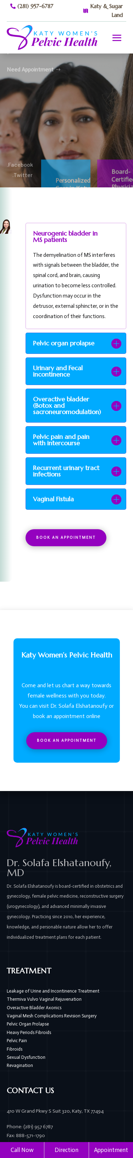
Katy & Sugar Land (106, 11)
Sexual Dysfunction (26, 1057)
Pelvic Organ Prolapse (28, 1024)
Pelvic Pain (17, 1040)
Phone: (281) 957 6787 (30, 1127)
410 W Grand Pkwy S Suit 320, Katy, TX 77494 (55, 1111)
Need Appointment (30, 60)
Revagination (20, 1065)
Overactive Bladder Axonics (34, 1007)
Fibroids (14, 1049)
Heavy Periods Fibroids (29, 1032)
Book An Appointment (66, 537)
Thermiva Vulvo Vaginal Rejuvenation (44, 999)
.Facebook (20, 172)
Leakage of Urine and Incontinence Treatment (53, 991)
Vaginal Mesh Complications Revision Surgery (51, 1015)
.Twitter (22, 182)
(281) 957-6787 (35, 6)
